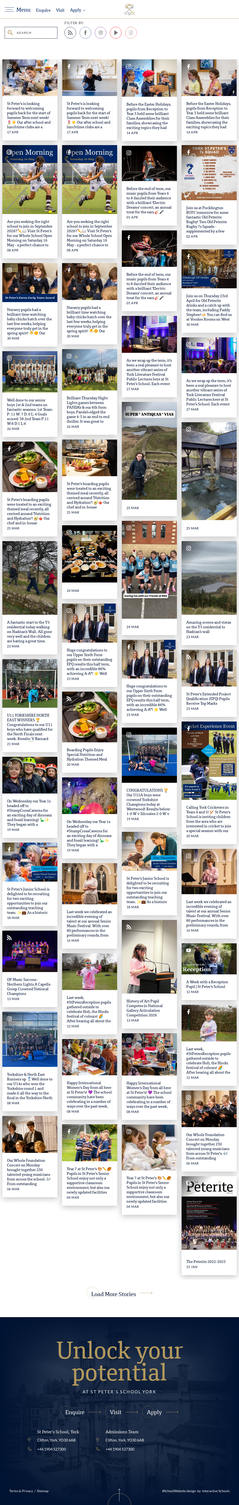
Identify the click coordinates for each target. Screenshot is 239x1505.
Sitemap (43, 1491)
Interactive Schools (216, 1491)
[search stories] (31, 33)
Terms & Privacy (21, 1491)
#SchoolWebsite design (179, 1491)
